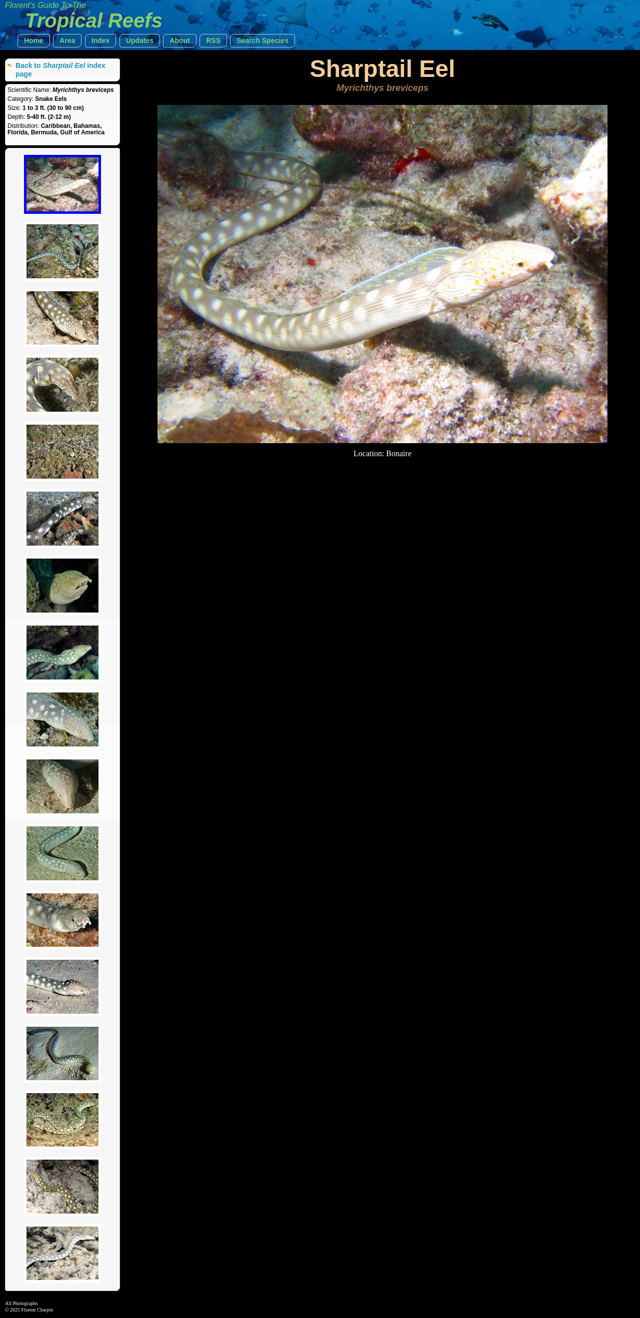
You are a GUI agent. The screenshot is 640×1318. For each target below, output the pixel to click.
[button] (34, 40)
